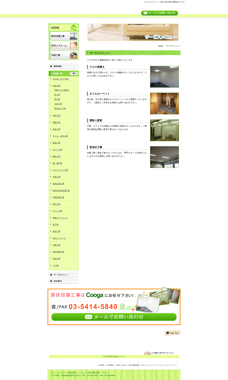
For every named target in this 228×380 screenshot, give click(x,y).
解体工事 (56, 156)
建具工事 (56, 143)
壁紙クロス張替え (62, 90)
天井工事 (58, 104)
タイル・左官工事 (60, 136)
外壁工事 (56, 177)
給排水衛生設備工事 (61, 190)
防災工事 (56, 204)
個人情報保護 (134, 365)
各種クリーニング (60, 218)
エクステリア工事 (60, 170)
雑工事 (55, 225)
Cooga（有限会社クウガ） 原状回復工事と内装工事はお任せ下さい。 (78, 8)
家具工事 (56, 231)
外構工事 (56, 245)
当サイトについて (148, 365)
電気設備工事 (58, 184)
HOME (160, 46)
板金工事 (56, 129)
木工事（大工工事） (61, 79)
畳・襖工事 (57, 163)
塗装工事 (56, 116)
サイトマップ (170, 365)
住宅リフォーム (59, 238)
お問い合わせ (121, 365)
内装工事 (56, 86)
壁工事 (57, 99)
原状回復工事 (58, 252)
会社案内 (110, 365)
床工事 (57, 95)
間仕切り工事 (60, 108)
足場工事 (56, 259)
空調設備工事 (58, 197)
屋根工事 (56, 122)
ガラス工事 (57, 150)
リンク (160, 365)
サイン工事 (57, 211)
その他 (55, 265)
